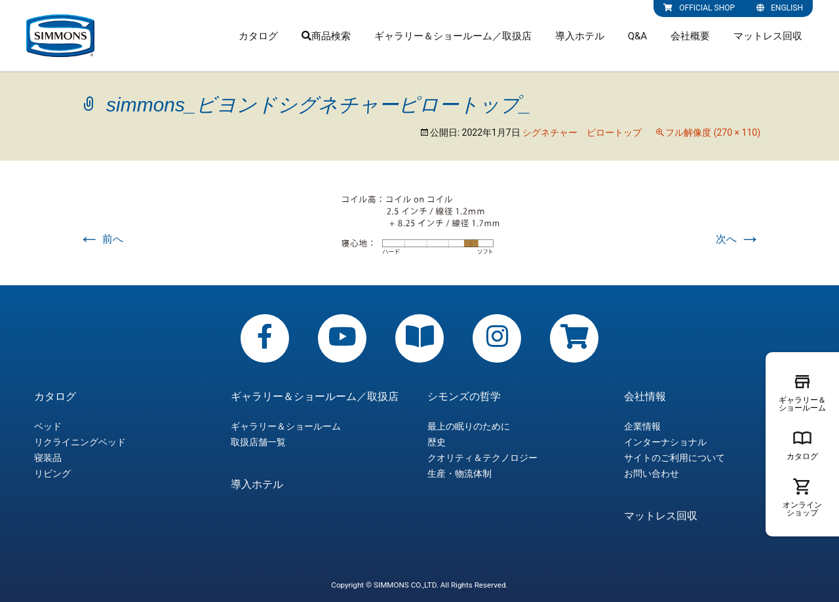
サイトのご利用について (674, 457)
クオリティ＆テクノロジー (482, 457)
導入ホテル (579, 36)
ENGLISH (779, 7)
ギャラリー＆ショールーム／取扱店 (453, 36)
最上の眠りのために (468, 426)
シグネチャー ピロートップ (582, 132)
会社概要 (690, 36)
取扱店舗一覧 (258, 442)
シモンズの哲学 (464, 396)
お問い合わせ (651, 473)
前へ (101, 239)
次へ (738, 239)
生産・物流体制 (459, 473)
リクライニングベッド (80, 442)
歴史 (436, 442)
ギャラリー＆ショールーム (286, 426)
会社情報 (645, 396)
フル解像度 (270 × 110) (712, 132)
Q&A (637, 36)
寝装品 (48, 457)
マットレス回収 (767, 36)
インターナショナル (665, 442)
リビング (52, 473)
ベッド (48, 426)
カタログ (258, 36)
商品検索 (326, 36)
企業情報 (642, 426)
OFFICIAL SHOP (699, 7)
